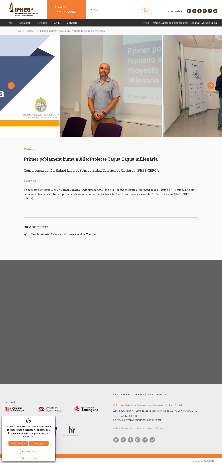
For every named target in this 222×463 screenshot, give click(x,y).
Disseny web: (203, 461)
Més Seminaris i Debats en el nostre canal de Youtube (63, 234)
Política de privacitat (122, 428)
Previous (11, 85)
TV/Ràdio (42, 22)
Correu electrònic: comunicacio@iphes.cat (137, 420)
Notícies (30, 30)
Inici (10, 22)
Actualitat (24, 22)
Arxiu (57, 22)
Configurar (28, 451)
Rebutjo (39, 443)
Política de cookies (143, 428)
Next (210, 85)
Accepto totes (18, 443)
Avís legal (159, 428)
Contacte (72, 22)
